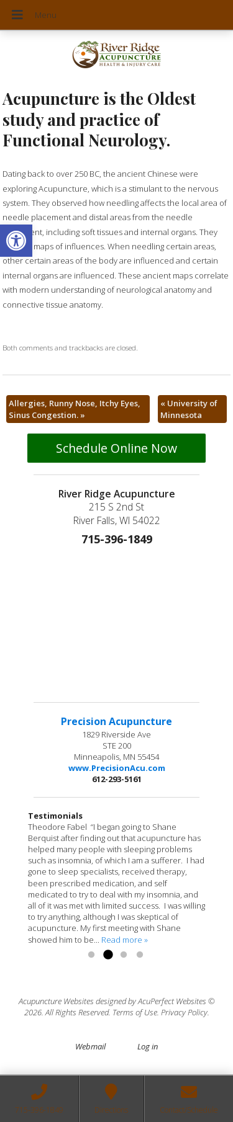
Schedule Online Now (116, 448)
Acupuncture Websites (56, 1001)
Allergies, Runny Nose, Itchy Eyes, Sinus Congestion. (74, 409)
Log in (147, 1046)
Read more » (124, 939)
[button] (16, 241)
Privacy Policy (184, 1012)
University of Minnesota (188, 409)
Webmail (90, 1046)
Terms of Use (134, 1012)
